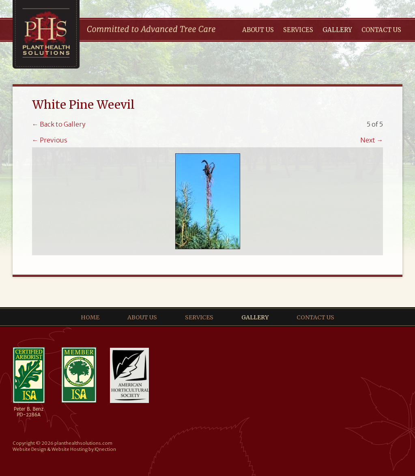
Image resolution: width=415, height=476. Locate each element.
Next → (371, 140)
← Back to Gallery (59, 124)
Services (298, 30)
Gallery (337, 30)
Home (90, 317)
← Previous (49, 140)
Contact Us (381, 30)
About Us (258, 30)
